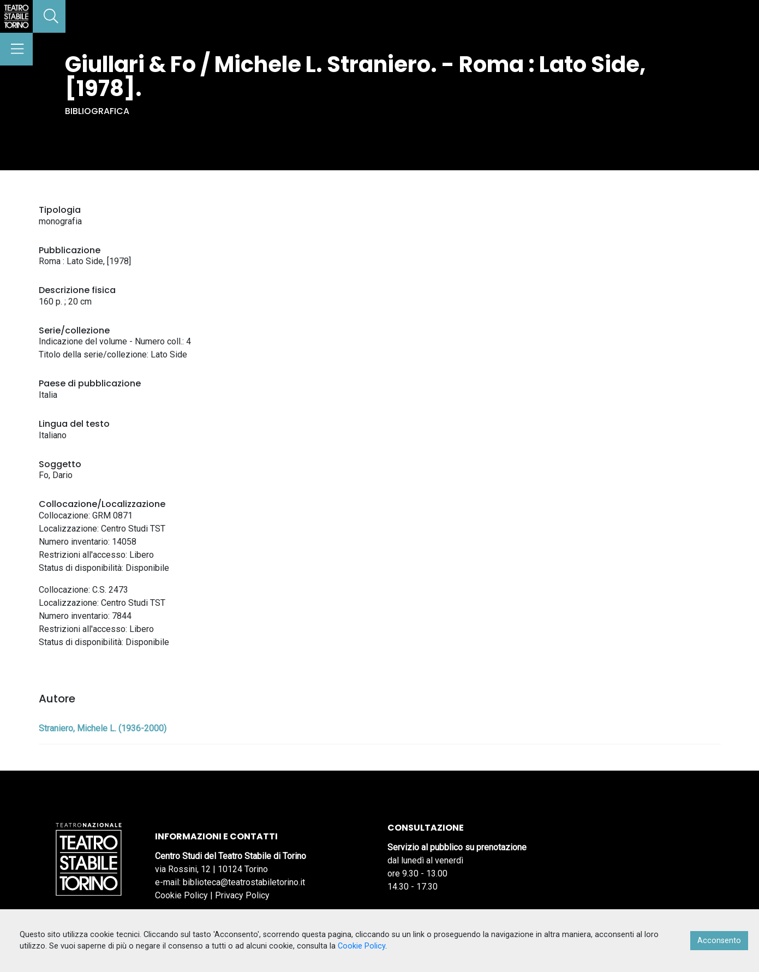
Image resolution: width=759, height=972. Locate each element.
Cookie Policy (181, 895)
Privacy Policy (242, 895)
